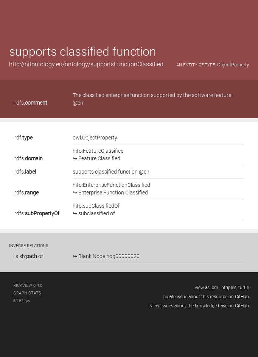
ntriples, (229, 287)
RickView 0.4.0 (27, 285)
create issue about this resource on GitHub (206, 296)
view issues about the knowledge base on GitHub (199, 305)
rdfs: (30, 103)
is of (28, 256)
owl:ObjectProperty (95, 138)
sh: (28, 256)
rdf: (23, 138)
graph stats (27, 293)
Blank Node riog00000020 (108, 256)
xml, (216, 287)
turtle (243, 287)
